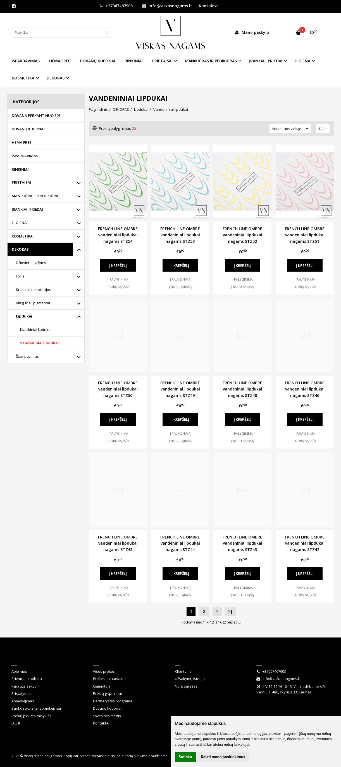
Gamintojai (102, 686)
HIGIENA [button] (302, 60)
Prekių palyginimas (114, 128)
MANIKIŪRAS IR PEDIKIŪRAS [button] (211, 60)
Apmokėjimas (22, 701)
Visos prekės (104, 671)
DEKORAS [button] (56, 78)
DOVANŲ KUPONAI (97, 60)
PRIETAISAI (21, 182)
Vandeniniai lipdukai (39, 342)
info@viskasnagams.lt (167, 5)
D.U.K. (16, 723)
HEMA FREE (59, 60)
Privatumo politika (26, 678)
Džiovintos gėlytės (31, 262)
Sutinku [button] (185, 757)
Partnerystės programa (112, 701)
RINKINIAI (134, 60)
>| (230, 611)
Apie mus (19, 671)
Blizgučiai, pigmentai (33, 302)
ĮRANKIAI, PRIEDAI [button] (265, 60)
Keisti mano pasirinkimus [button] (223, 757)
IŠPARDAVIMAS (26, 60)
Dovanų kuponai (107, 708)
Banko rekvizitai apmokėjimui (36, 708)
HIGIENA (19, 222)
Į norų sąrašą (118, 286)
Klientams (187, 658)
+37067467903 (116, 5)
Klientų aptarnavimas (121, 658)
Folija (20, 276)
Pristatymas (21, 693)
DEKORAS (20, 249)
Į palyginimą (118, 279)
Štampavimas (27, 356)
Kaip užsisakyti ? (25, 686)
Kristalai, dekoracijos (33, 289)
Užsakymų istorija (190, 678)
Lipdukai (24, 316)
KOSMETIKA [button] (23, 78)
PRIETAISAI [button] (162, 60)
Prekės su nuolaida (109, 678)
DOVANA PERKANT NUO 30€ (36, 115)
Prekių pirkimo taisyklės (31, 715)
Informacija (26, 658)
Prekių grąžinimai (107, 693)
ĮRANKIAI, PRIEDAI (27, 209)
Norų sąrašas (186, 686)
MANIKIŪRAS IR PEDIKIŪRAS (36, 195)
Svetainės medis (107, 715)
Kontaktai (209, 5)
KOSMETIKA (22, 236)
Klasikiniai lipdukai (35, 329)
